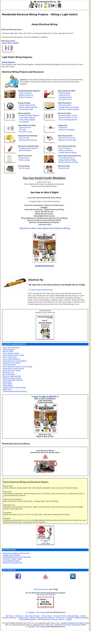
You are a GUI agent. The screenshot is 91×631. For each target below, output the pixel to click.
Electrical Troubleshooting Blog (77, 618)
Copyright (31, 612)
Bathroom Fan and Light (67, 140)
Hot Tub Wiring (24, 168)
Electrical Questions (41, 589)
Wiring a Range (24, 160)
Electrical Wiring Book (28, 619)
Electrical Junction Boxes (28, 140)
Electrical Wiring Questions (12, 563)
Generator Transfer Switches (69, 109)
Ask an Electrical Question (45, 595)
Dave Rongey (41, 612)
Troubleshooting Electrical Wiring (15, 391)
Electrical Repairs (25, 150)
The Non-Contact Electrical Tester (40, 290)
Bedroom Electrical (25, 97)
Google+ (69, 619)
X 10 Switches (24, 122)
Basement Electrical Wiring (68, 162)
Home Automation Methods (13, 380)
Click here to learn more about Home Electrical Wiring (44, 228)
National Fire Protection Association (67, 625)
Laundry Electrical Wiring (68, 152)
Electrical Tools (64, 168)
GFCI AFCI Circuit (65, 99)
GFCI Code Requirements (68, 120)
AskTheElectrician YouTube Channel (51, 619)
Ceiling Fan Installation (67, 130)
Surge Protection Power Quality (14, 388)
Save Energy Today (26, 109)
